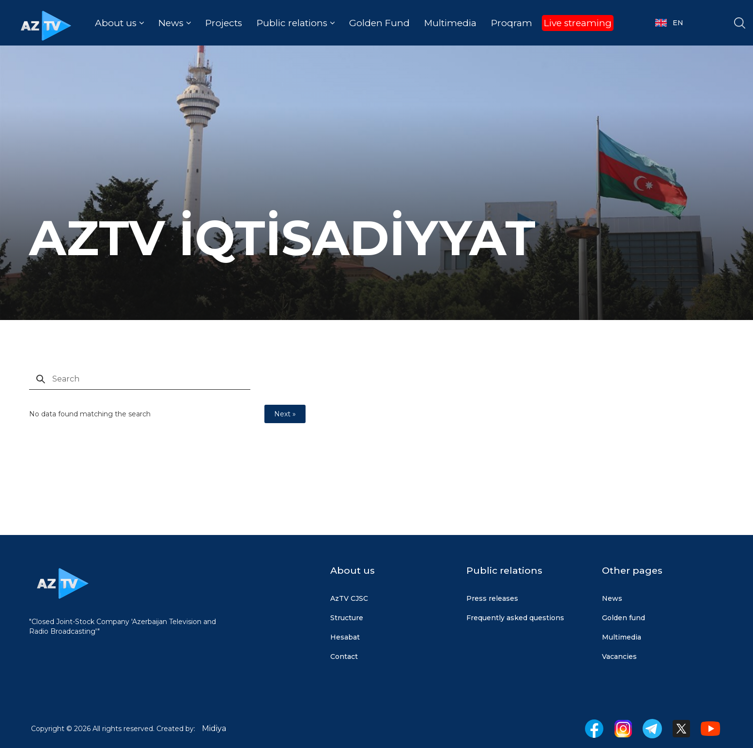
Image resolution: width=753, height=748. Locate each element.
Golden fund (623, 617)
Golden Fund (379, 23)
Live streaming (578, 23)
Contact (344, 656)
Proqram (511, 23)
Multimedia (450, 23)
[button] (119, 23)
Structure (346, 617)
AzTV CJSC (349, 598)
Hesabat (345, 637)
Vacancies (619, 656)
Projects (223, 23)
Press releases (492, 598)
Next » (285, 414)
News (612, 598)
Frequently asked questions (515, 617)
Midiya (214, 728)
